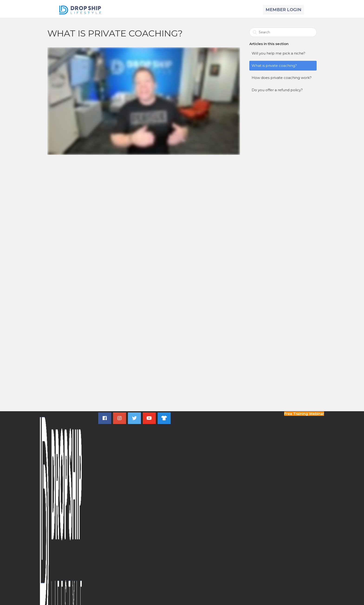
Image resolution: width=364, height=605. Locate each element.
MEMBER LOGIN (283, 9)
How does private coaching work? (282, 77)
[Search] (283, 32)
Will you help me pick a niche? (278, 53)
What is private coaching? (274, 65)
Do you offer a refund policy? (277, 90)
